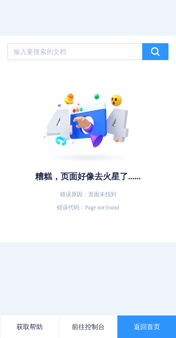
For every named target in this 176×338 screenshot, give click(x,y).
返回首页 (147, 326)
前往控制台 (88, 326)
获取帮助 (29, 326)
